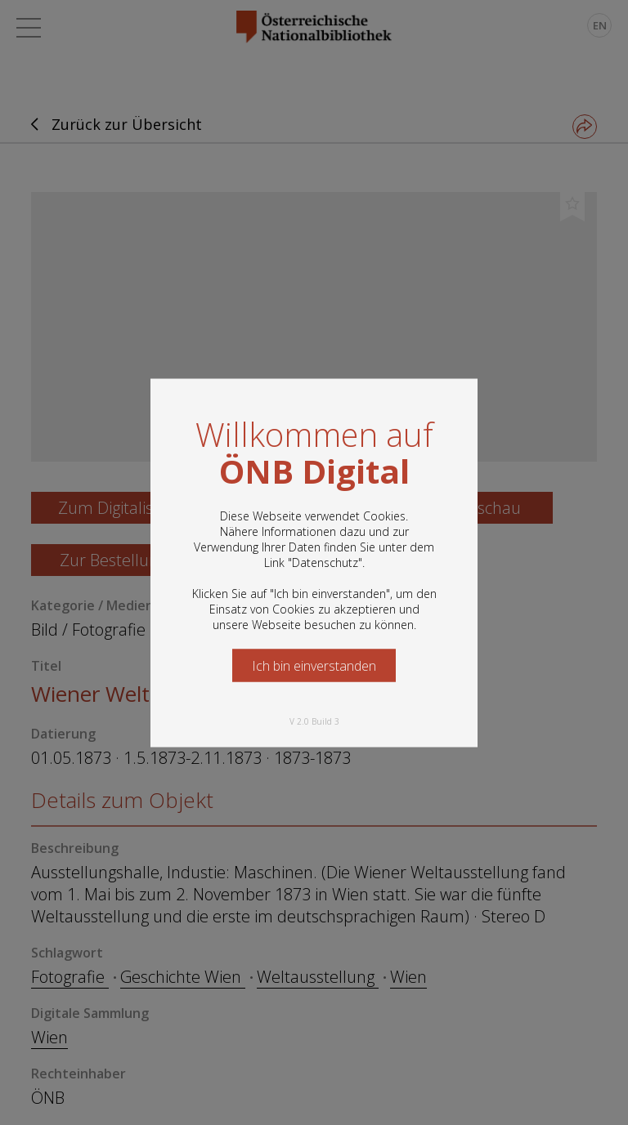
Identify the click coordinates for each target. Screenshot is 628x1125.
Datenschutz (325, 561)
